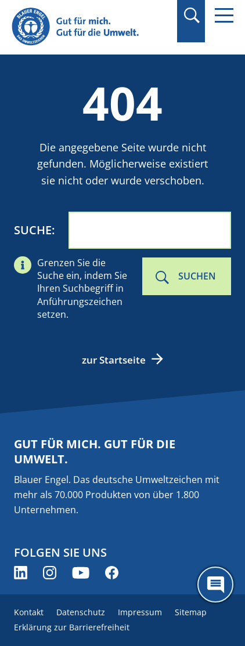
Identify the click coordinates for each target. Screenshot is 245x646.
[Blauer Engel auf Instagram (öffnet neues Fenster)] (49, 572)
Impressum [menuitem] (140, 612)
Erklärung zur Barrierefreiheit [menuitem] (71, 627)
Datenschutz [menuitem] (80, 612)
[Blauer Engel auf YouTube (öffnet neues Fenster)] (80, 572)
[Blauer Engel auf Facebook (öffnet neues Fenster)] (111, 572)
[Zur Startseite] (89, 27)
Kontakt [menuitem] (29, 612)
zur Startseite (114, 359)
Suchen (197, 276)
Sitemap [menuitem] (191, 612)
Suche (33, 230)
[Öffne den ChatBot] (215, 585)
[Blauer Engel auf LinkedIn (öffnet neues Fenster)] (20, 572)
